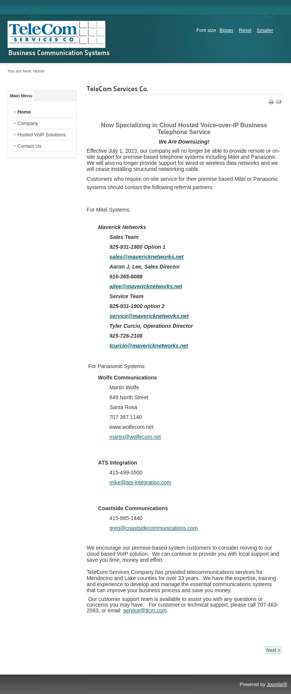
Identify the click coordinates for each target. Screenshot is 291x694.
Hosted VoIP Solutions (41, 135)
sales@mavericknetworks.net (147, 257)
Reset (245, 30)
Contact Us (29, 146)
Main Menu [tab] (21, 95)
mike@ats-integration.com (140, 482)
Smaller (265, 30)
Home (24, 112)
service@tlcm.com (145, 610)
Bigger (226, 30)
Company (27, 123)
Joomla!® (277, 684)
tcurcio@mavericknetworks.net (149, 346)
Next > (273, 650)
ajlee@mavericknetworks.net (146, 286)
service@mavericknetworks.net (149, 316)
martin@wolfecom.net (135, 437)
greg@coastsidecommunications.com (154, 528)
